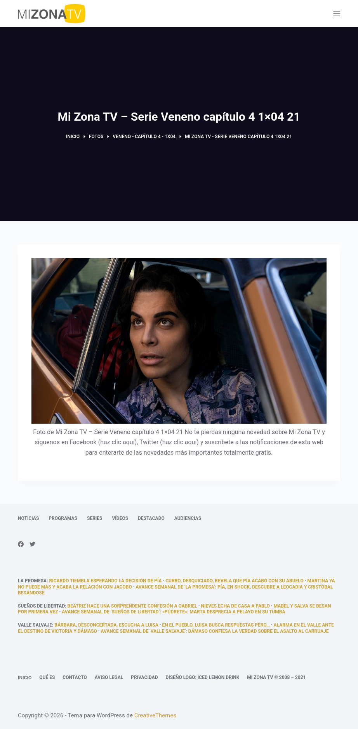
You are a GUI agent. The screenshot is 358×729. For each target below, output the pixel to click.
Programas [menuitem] (63, 518)
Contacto (75, 677)
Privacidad (144, 677)
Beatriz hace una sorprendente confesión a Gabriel (132, 606)
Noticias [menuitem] (28, 518)
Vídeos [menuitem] (120, 518)
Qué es (47, 677)
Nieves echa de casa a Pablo (235, 606)
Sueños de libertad (41, 606)
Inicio (24, 678)
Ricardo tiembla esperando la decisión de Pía (105, 581)
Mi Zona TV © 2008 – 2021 (276, 677)
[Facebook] (21, 544)
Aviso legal (109, 677)
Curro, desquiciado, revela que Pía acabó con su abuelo (234, 581)
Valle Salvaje (35, 625)
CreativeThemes (155, 715)
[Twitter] (32, 544)
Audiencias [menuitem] (187, 518)
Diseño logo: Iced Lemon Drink (202, 677)
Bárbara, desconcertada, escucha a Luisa (106, 625)
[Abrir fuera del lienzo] (336, 13)
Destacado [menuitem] (151, 518)
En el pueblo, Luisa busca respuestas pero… (216, 625)
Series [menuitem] (94, 518)
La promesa (32, 581)
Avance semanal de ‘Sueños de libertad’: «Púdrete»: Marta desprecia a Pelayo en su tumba (173, 612)
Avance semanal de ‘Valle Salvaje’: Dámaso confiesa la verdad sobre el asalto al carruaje (214, 631)
